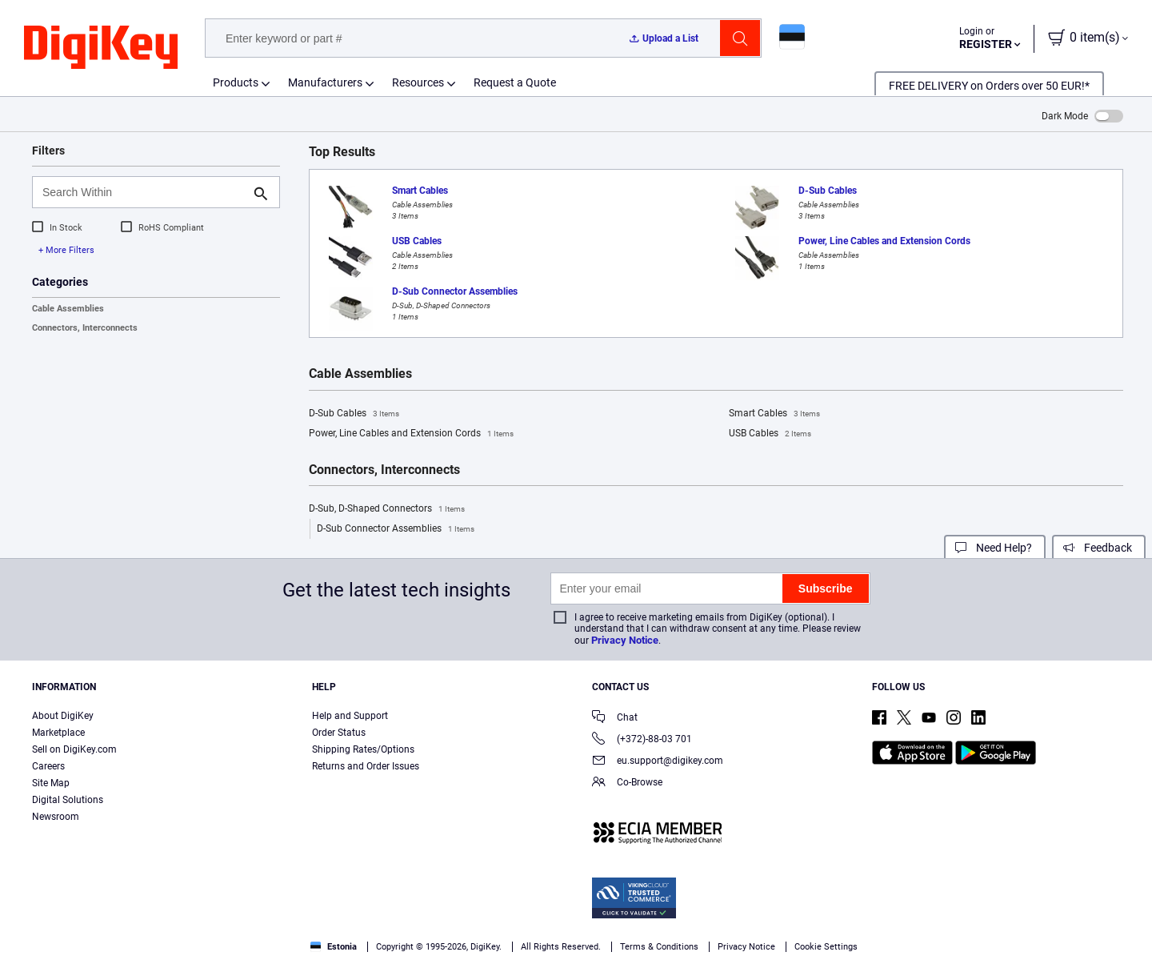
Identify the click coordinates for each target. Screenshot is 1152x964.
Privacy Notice (624, 640)
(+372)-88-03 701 (642, 740)
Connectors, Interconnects (85, 327)
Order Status (339, 732)
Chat (615, 718)
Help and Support (350, 715)
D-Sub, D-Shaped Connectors (387, 509)
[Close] (1126, 927)
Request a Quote (515, 82)
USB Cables (770, 434)
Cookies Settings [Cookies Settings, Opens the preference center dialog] (771, 928)
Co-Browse (627, 783)
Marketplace (58, 732)
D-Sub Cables (354, 414)
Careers (48, 766)
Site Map (51, 783)
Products (235, 82)
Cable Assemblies (68, 308)
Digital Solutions (67, 799)
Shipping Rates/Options (363, 749)
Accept (881, 928)
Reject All (992, 928)
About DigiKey (63, 715)
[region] (576, 928)
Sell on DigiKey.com (74, 749)
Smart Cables (774, 414)
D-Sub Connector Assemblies (395, 529)
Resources (418, 82)
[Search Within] (143, 192)
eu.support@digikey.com (657, 761)
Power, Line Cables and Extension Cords (411, 434)
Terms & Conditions (417, 948)
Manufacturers (325, 82)
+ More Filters (66, 250)
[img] (101, 48)
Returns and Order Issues (365, 766)
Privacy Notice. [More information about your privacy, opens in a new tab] (517, 948)
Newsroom (55, 816)
